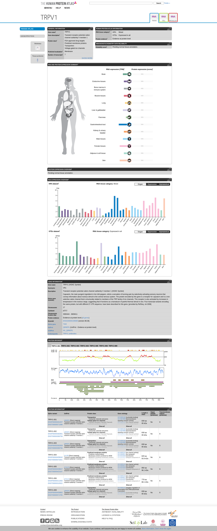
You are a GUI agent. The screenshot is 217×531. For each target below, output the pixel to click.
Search (158, 3)
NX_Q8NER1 (68, 330)
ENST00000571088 (55, 425)
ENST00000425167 (55, 472)
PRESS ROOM (46, 515)
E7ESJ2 (66, 479)
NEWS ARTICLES (47, 512)
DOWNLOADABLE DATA (81, 522)
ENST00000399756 (55, 448)
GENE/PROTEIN (27, 36)
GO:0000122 (122, 488)
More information (148, 529)
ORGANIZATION (78, 515)
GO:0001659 (122, 494)
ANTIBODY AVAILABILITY (113, 512)
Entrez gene (52, 324)
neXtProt (51, 330)
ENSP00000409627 (55, 469)
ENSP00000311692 (55, 481)
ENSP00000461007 (55, 422)
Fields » (167, 3)
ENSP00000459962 (55, 493)
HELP (58, 7)
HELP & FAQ (107, 518)
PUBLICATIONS (77, 518)
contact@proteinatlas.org (51, 525)
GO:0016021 (122, 457)
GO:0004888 (122, 419)
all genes (85, 318)
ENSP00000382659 (55, 446)
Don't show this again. (163, 529)
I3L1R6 (66, 455)
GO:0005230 (122, 424)
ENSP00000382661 (55, 434)
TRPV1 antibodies (70, 334)
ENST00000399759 (55, 436)
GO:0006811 (122, 454)
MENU (48, 7)
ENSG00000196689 (70, 321)
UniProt (50, 327)
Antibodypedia (53, 334)
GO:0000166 (122, 417)
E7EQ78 (66, 467)
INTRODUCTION (78, 512)
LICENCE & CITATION (111, 515)
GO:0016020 (122, 456)
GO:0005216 (122, 422)
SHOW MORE (87, 58)
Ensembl (51, 321)
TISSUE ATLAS (27, 29)
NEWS (67, 7)
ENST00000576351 (55, 460)
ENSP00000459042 (55, 457)
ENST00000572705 (55, 495)
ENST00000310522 (55, 483)
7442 (65, 324)
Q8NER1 (66, 327)
